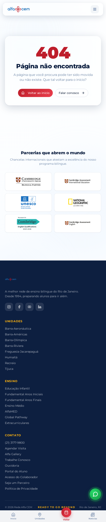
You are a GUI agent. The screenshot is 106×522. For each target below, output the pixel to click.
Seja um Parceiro (17, 483)
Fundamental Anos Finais (23, 400)
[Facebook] (19, 307)
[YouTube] (29, 307)
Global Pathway (16, 417)
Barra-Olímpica (16, 340)
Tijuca (9, 369)
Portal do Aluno (16, 471)
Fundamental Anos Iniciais (24, 394)
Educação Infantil (17, 388)
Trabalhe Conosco (17, 460)
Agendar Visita (15, 448)
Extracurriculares (17, 423)
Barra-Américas (16, 334)
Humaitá (11, 357)
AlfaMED (11, 411)
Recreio (10, 363)
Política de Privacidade (21, 488)
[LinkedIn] (40, 307)
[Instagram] (9, 307)
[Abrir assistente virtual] (95, 494)
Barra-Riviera (14, 346)
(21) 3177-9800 (15, 442)
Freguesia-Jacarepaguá (21, 351)
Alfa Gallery (13, 454)
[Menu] (95, 9)
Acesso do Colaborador (21, 477)
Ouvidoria (12, 465)
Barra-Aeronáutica (18, 328)
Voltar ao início (35, 93)
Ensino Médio (14, 406)
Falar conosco (72, 93)
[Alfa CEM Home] (18, 9)
